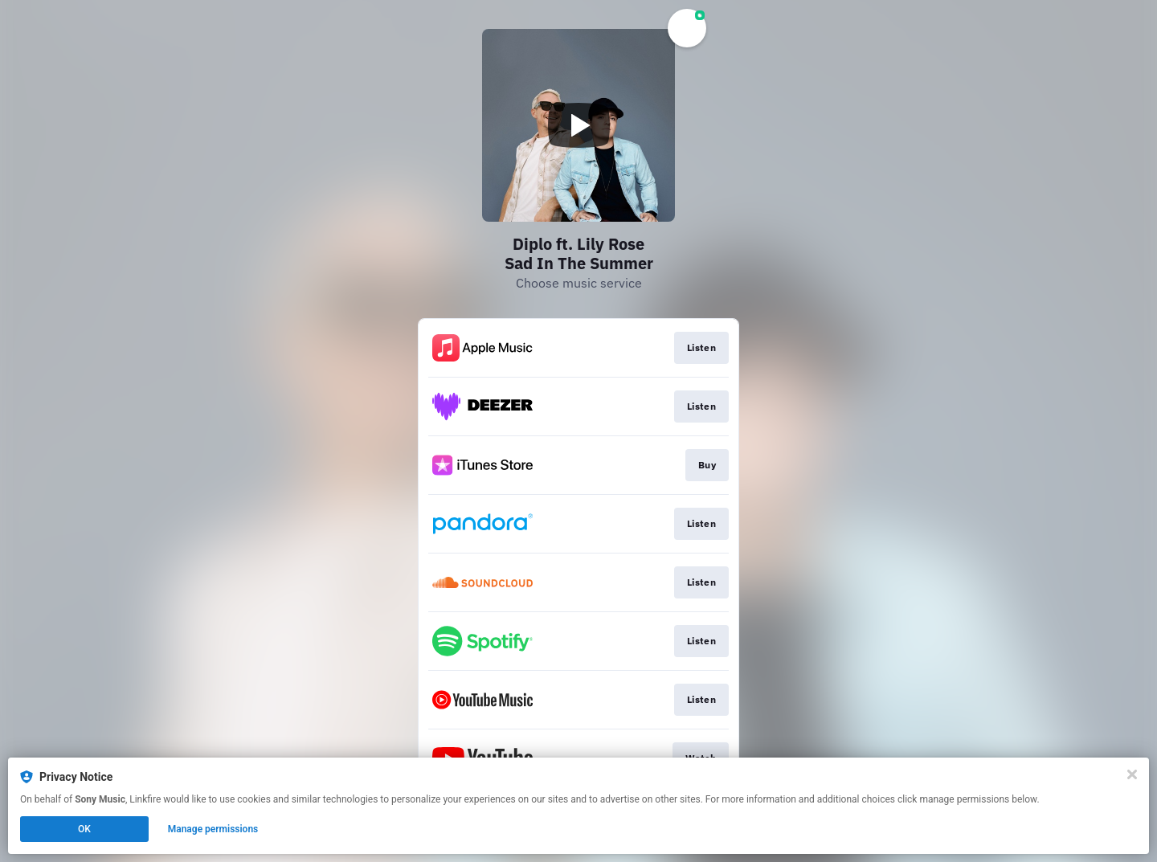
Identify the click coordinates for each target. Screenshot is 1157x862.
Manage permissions (213, 829)
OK (84, 829)
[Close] (1132, 774)
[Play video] (578, 125)
